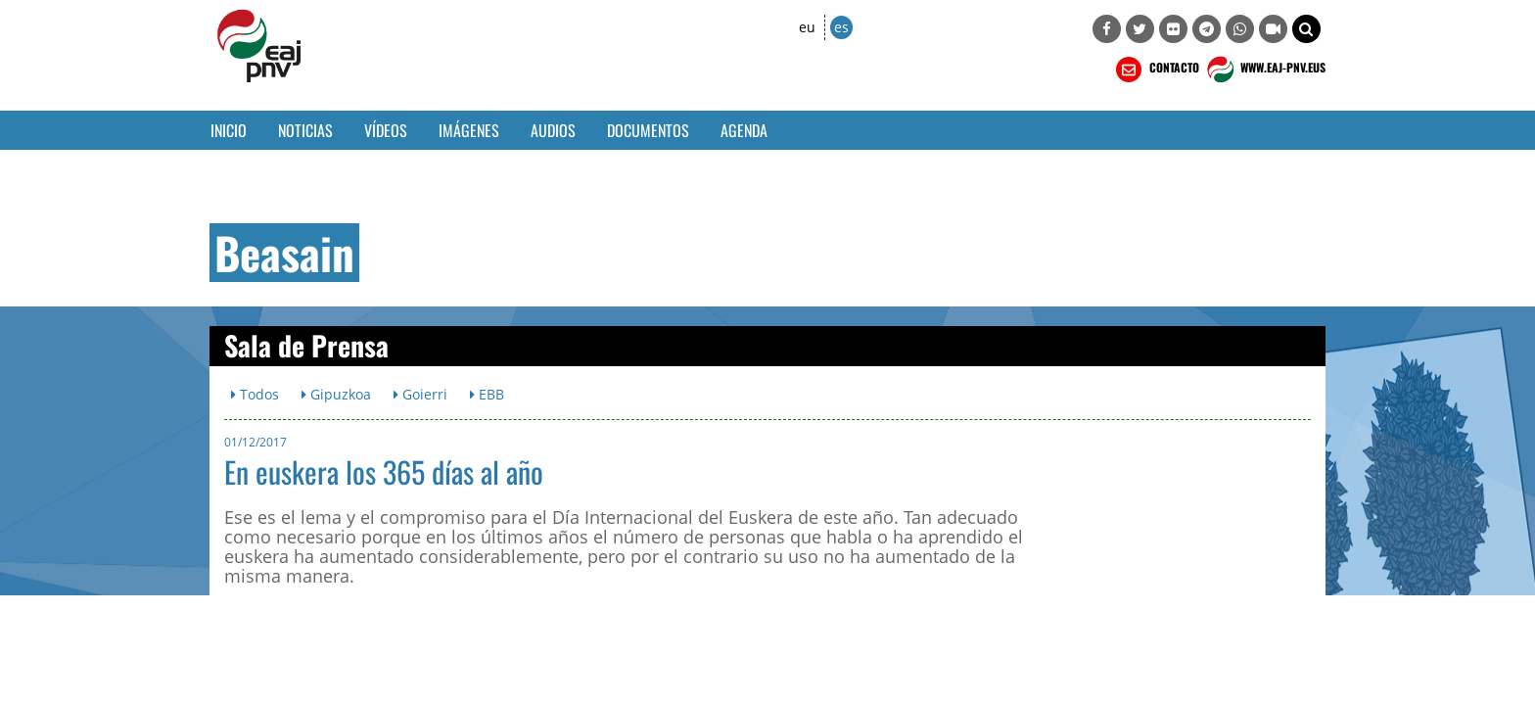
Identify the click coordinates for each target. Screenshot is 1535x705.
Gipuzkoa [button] (336, 394)
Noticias (305, 130)
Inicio (228, 130)
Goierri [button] (420, 394)
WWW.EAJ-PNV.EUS (1264, 69)
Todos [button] (255, 394)
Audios (553, 130)
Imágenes (469, 130)
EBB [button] (487, 394)
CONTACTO (1155, 69)
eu (807, 27)
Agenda (744, 130)
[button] (1306, 29)
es (841, 27)
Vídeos (385, 130)
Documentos (648, 130)
